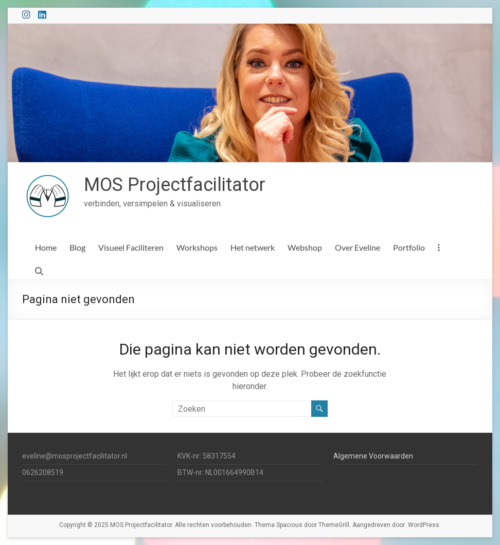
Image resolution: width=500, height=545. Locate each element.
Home (46, 247)
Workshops (197, 247)
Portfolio (409, 247)
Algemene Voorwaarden (373, 456)
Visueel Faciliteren (131, 247)
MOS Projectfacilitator (174, 185)
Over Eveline (357, 247)
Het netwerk (252, 247)
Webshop (305, 247)
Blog (77, 247)
